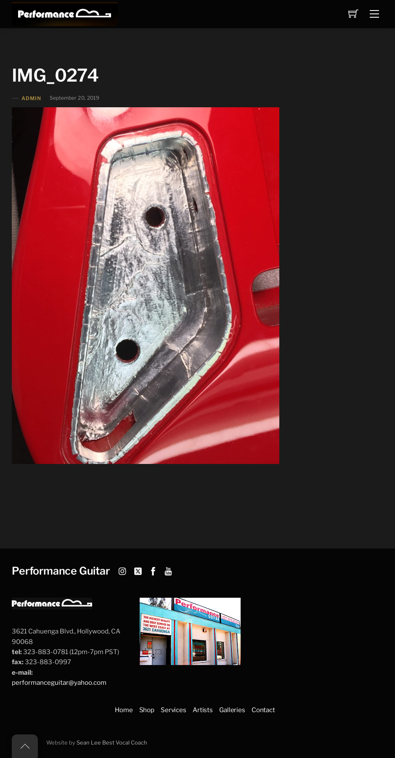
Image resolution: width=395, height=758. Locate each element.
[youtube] (168, 570)
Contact (263, 710)
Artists (203, 710)
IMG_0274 (55, 75)
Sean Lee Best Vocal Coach (112, 742)
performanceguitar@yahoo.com (59, 682)
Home (124, 710)
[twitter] (138, 570)
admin (31, 98)
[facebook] (153, 570)
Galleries (232, 710)
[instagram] (123, 570)
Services (173, 710)
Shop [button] (146, 710)
